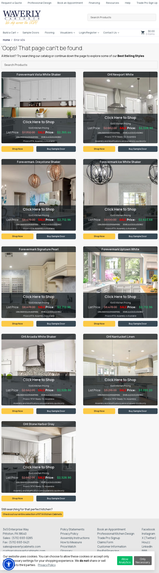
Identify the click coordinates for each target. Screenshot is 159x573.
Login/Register (88, 32)
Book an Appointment (70, 2)
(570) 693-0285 (22, 538)
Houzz (146, 542)
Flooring (49, 32)
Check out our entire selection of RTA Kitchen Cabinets (32, 514)
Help (128, 2)
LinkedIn (147, 546)
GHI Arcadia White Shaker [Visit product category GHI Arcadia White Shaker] (38, 337)
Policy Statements (72, 529)
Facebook (148, 529)
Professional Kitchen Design (115, 534)
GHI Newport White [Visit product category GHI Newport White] (120, 74)
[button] (9, 564)
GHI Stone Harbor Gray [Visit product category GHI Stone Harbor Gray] (38, 424)
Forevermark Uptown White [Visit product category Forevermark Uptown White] (120, 249)
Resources (112, 2)
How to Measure (71, 542)
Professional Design (40, 2)
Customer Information (111, 546)
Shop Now (17, 148)
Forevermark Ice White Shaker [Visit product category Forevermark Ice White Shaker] (120, 162)
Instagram (148, 534)
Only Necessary (143, 560)
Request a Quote (11, 2)
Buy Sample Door (56, 148)
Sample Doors (31, 32)
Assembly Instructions (75, 538)
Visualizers (66, 32)
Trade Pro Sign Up (147, 2)
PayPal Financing (108, 551)
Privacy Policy (69, 534)
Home (6, 40)
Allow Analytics (125, 560)
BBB (144, 551)
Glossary (66, 551)
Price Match (68, 546)
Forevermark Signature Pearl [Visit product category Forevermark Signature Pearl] (38, 249)
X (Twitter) (149, 538)
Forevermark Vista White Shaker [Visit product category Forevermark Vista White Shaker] (39, 74)
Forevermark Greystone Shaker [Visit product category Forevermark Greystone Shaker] (38, 162)
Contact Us (110, 32)
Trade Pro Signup (108, 538)
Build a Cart (9, 32)
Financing (94, 2)
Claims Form (105, 542)
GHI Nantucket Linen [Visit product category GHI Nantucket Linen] (120, 337)
